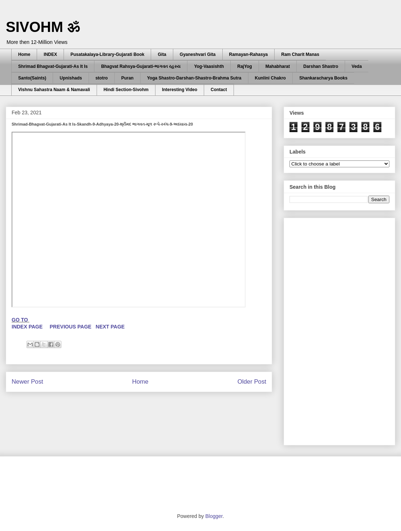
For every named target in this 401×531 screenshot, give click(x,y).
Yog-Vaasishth (209, 66)
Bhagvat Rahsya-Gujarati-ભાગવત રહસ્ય (141, 66)
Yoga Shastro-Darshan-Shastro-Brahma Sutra (194, 78)
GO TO (20, 320)
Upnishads (71, 78)
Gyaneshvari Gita (198, 54)
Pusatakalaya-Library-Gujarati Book (107, 54)
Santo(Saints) (32, 78)
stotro (102, 78)
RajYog (244, 66)
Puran (127, 78)
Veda (357, 66)
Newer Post (27, 381)
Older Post (252, 381)
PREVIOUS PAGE (71, 327)
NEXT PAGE (110, 327)
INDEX (50, 54)
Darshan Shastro (320, 66)
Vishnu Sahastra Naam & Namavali (54, 89)
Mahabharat (278, 66)
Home (24, 54)
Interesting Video (179, 89)
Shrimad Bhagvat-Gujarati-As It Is (53, 66)
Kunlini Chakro (270, 78)
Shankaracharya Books (323, 78)
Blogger (213, 516)
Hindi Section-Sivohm (126, 89)
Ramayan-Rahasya (248, 54)
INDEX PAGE (28, 327)
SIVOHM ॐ (43, 27)
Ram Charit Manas (300, 54)
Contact (219, 89)
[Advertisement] (330, 329)
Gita (162, 54)
